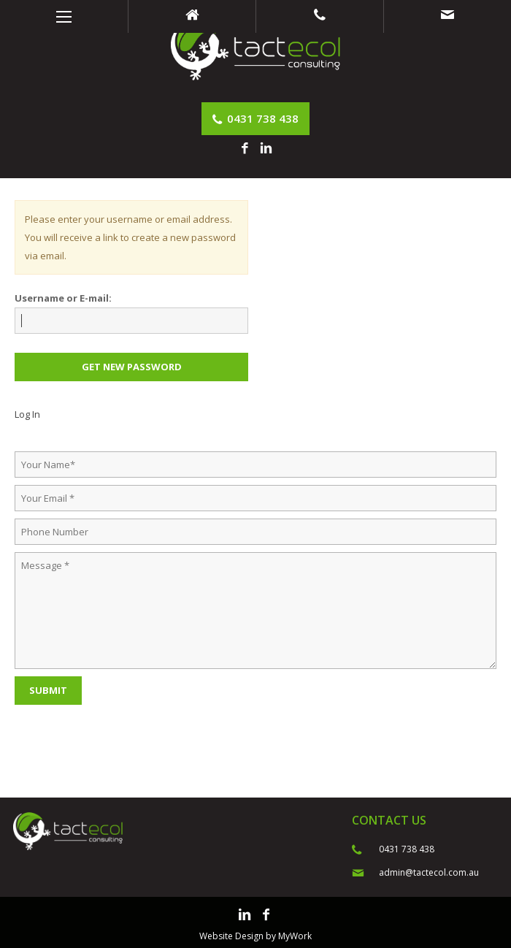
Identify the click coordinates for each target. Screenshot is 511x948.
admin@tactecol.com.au (429, 872)
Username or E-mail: (63, 298)
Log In (27, 414)
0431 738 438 (255, 118)
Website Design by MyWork (255, 936)
